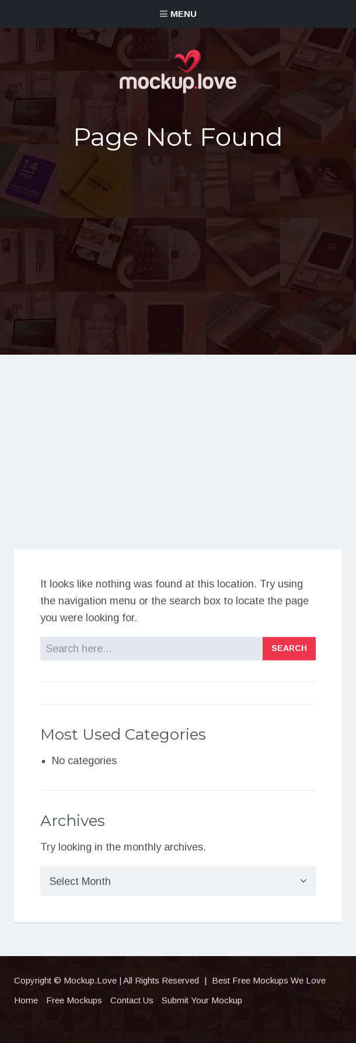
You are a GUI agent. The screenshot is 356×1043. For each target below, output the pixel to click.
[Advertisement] (178, 251)
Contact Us (131, 1000)
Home (26, 1000)
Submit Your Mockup (202, 1000)
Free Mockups (74, 1000)
